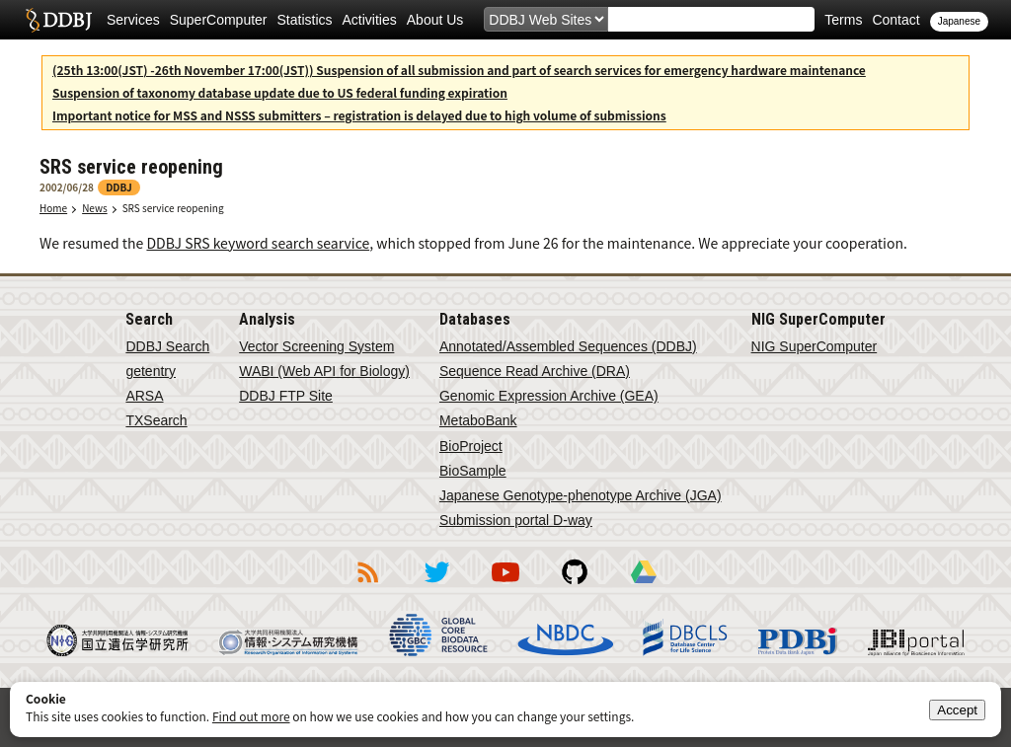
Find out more (251, 716)
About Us (435, 20)
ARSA (144, 396)
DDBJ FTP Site (286, 396)
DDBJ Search (167, 346)
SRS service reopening (173, 207)
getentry (150, 371)
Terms (843, 20)
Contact (895, 20)
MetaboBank (478, 420)
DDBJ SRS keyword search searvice (257, 243)
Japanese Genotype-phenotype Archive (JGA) (580, 495)
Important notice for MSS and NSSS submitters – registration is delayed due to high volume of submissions (359, 115)
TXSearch (156, 420)
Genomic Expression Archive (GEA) (549, 396)
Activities (370, 20)
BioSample (472, 471)
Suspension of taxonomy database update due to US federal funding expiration (279, 92)
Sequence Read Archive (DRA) (534, 371)
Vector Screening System (316, 346)
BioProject (471, 446)
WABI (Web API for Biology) (324, 371)
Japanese (959, 21)
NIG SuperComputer (814, 346)
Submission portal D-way (515, 520)
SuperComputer (219, 20)
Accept (957, 710)
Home (53, 207)
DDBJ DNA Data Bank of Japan (59, 19)
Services (133, 20)
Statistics (305, 20)
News (95, 207)
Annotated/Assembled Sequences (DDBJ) (568, 346)
